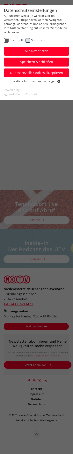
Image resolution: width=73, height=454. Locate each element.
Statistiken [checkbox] (38, 40)
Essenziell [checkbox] (16, 40)
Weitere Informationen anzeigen (36, 81)
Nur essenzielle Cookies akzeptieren (36, 73)
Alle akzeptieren (36, 51)
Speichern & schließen (36, 62)
